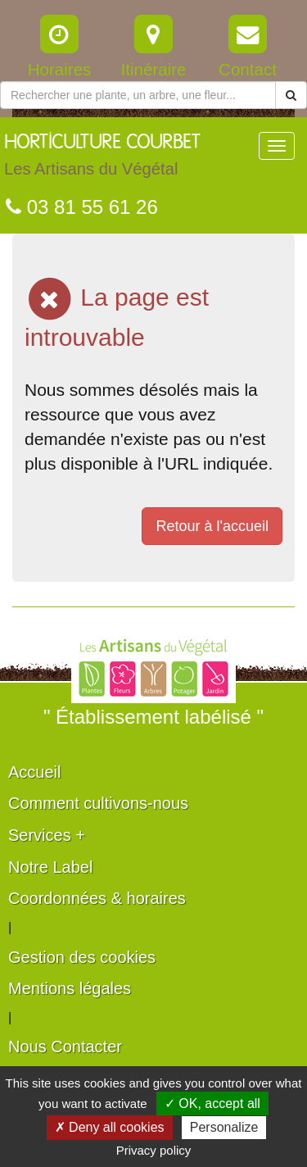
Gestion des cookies (82, 957)
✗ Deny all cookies (110, 1127)
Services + (46, 835)
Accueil (34, 772)
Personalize (224, 1127)
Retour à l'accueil (212, 526)
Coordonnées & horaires (97, 898)
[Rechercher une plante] (138, 95)
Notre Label (50, 867)
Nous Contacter (65, 1047)
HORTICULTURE (102, 159)
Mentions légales (69, 988)
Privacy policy (154, 1150)
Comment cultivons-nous (98, 803)
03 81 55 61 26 (82, 207)
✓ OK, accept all (212, 1103)
